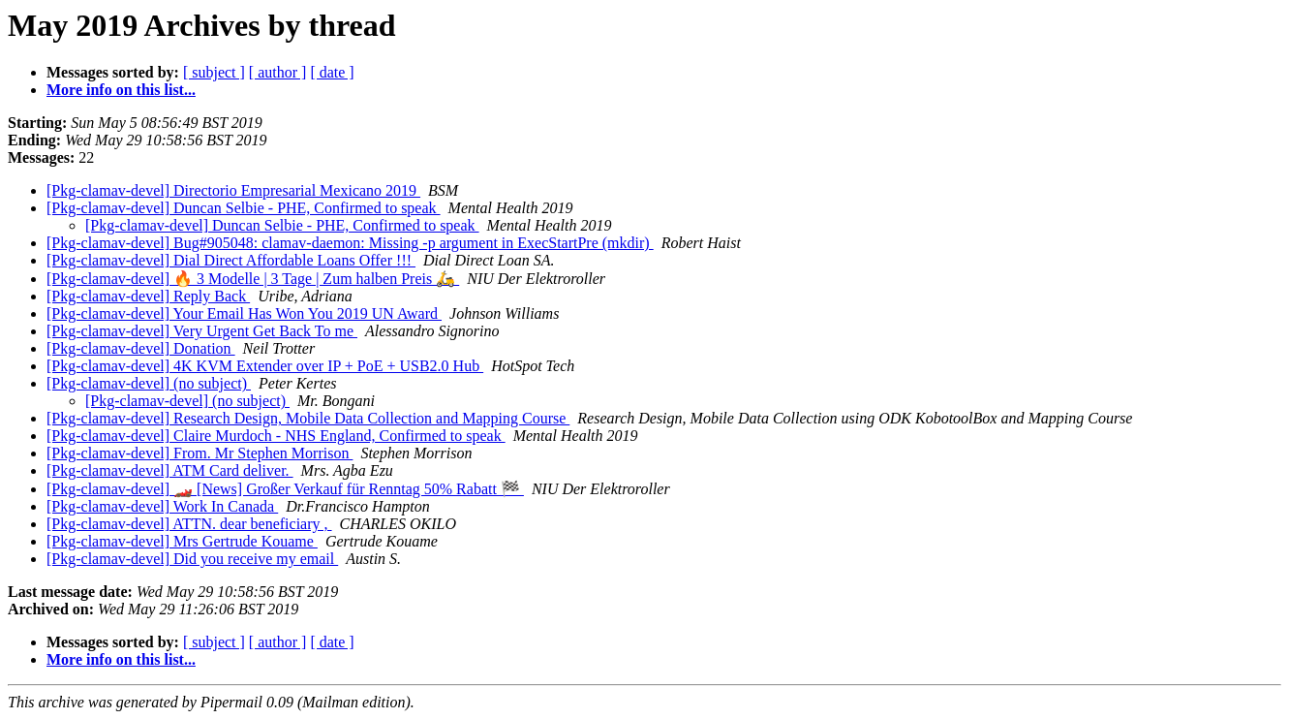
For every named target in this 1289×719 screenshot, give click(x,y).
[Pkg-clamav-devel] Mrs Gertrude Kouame (182, 541)
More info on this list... (121, 89)
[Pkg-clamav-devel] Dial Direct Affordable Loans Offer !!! (230, 260)
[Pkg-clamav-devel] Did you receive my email (192, 558)
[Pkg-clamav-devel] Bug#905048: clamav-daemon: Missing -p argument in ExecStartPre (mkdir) (350, 242)
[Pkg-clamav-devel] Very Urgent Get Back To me (201, 331)
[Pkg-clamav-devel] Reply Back (148, 296)
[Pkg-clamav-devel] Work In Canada (162, 506)
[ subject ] (214, 72)
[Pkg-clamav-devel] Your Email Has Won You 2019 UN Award (244, 313)
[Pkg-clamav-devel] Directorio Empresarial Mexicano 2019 (233, 190)
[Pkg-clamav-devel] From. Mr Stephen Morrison (199, 453)
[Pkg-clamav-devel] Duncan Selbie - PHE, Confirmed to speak (243, 208)
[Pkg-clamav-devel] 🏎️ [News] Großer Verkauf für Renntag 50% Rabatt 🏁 (285, 489)
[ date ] (331, 72)
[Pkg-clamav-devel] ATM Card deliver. (169, 470)
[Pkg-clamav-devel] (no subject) (148, 383)
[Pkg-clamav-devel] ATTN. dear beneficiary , (189, 524)
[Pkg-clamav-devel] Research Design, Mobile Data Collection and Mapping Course (307, 418)
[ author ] (278, 72)
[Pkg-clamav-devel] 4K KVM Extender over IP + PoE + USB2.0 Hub (264, 366)
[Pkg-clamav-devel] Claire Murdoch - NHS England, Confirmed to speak (276, 435)
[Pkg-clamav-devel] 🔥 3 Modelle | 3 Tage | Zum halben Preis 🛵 (252, 278)
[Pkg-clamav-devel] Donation (140, 348)
